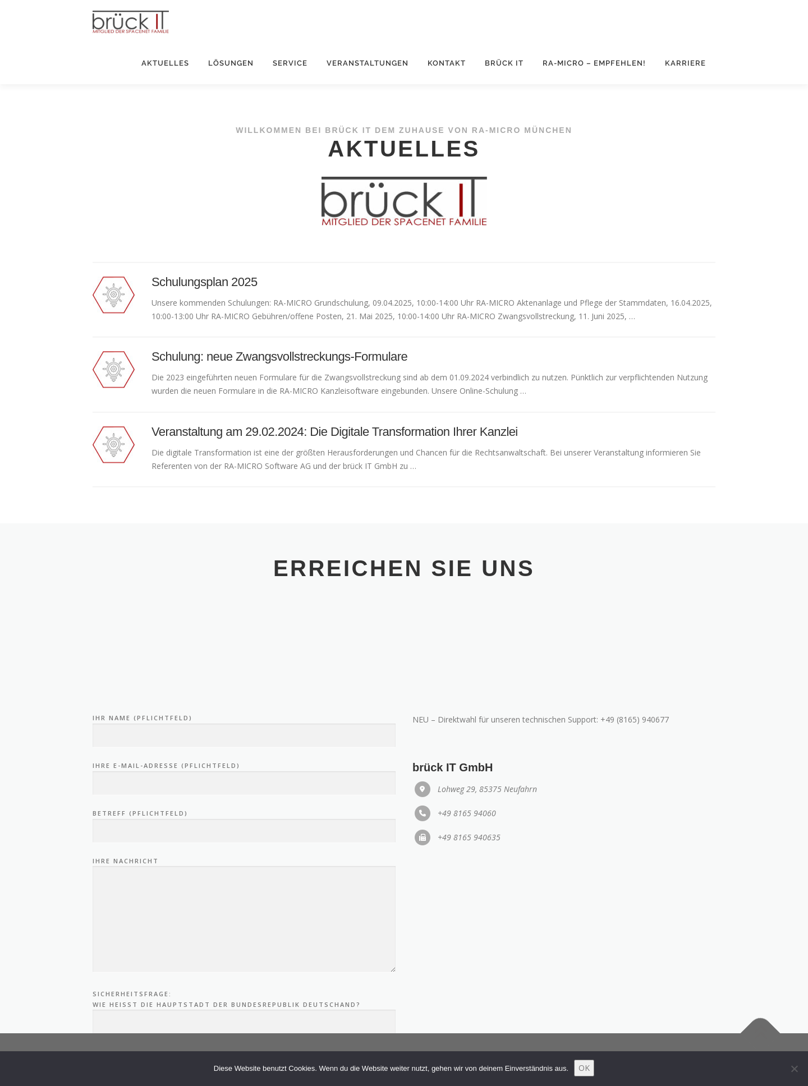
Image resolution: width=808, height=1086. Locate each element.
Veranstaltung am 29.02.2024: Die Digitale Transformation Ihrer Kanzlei (335, 444)
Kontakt (447, 63)
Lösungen (231, 63)
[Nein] (794, 1068)
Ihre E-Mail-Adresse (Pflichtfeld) (244, 884)
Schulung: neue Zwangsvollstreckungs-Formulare (279, 369)
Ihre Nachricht (244, 1024)
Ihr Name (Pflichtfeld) (244, 836)
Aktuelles (165, 63)
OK (584, 1067)
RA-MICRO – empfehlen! (594, 63)
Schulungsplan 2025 (205, 294)
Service (290, 63)
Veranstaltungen (367, 63)
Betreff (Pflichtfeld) (244, 931)
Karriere (685, 63)
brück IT (504, 63)
